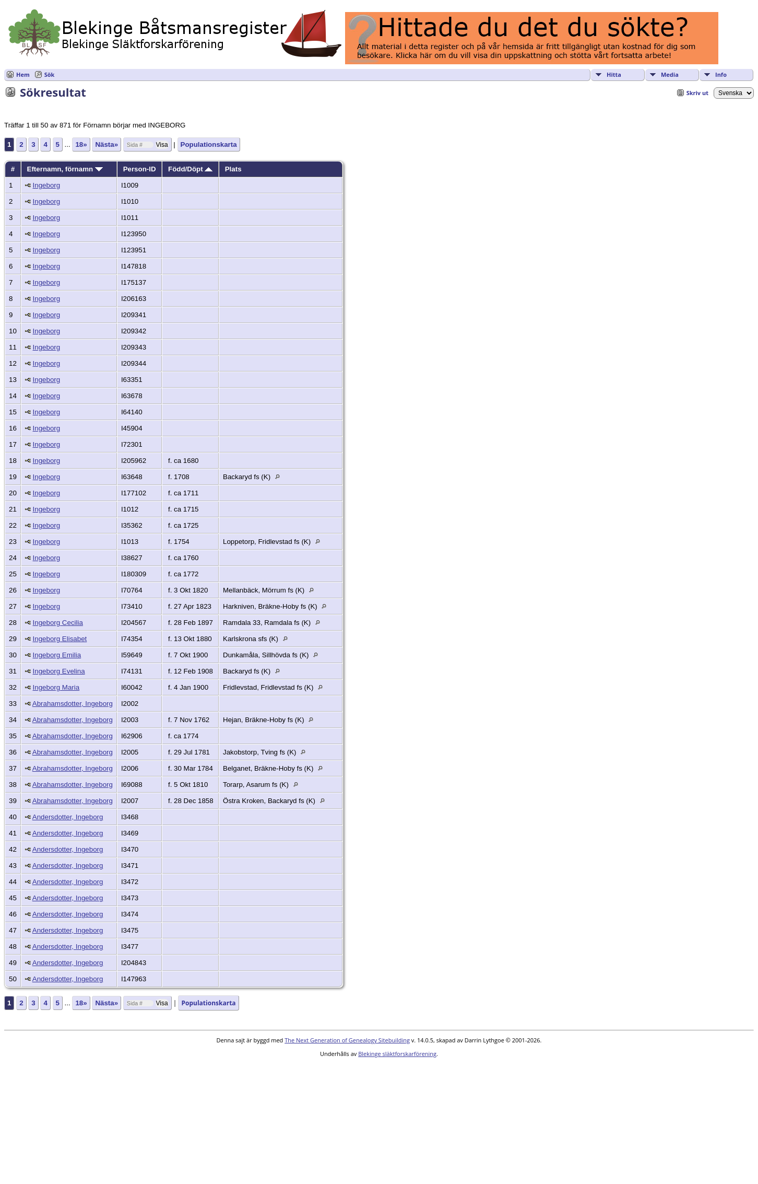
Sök (49, 74)
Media (670, 74)
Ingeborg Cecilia (58, 622)
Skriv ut (697, 93)
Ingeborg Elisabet (60, 639)
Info (721, 74)
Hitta (614, 74)
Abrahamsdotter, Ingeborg (72, 703)
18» (81, 144)
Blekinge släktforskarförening (397, 1054)
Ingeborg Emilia (57, 655)
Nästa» (106, 144)
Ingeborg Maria (56, 687)
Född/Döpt (190, 169)
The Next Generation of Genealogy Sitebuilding (347, 1040)
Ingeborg (47, 185)
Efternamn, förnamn (65, 169)
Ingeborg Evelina (59, 671)
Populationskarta (209, 144)
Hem (23, 74)
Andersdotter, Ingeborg (67, 817)
